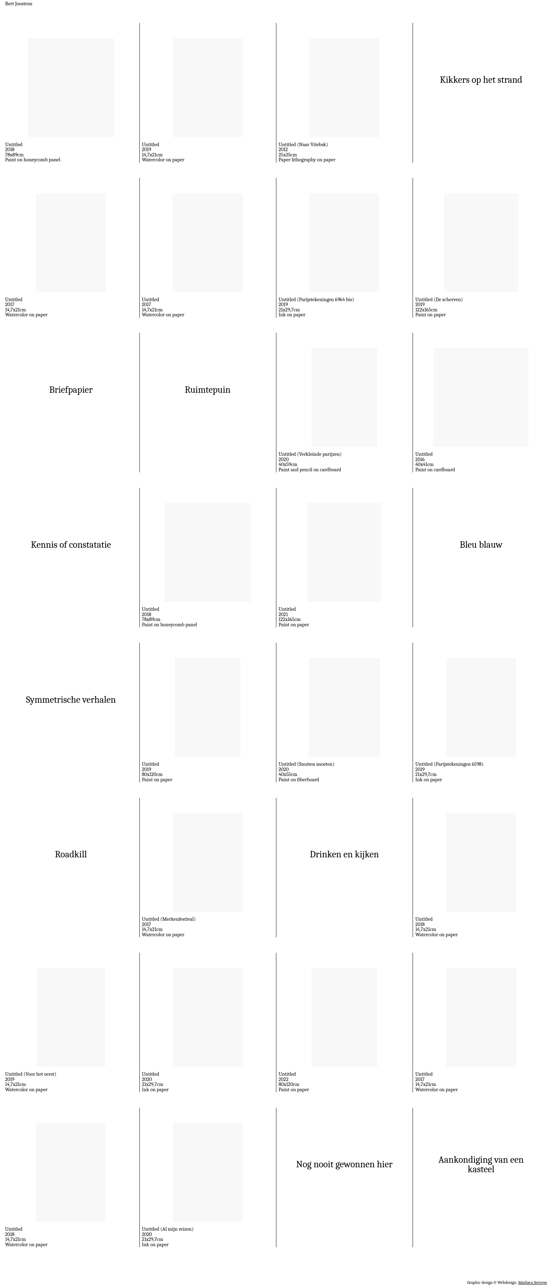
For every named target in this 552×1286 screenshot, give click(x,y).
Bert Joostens (18, 4)
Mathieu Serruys (532, 1282)
